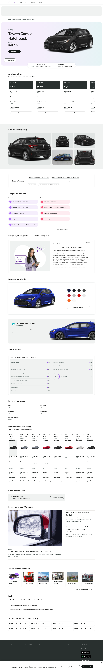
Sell (26, 2)
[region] (51, 665)
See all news (90, 562)
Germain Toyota (44, 583)
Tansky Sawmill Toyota (58, 582)
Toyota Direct (28, 583)
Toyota (19, 19)
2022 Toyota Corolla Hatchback (61, 623)
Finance (40, 2)
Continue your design (78, 307)
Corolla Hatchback (26, 19)
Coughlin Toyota (88, 583)
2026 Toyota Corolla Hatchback (17, 623)
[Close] (101, 662)
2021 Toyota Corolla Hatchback (61, 629)
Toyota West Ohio (13, 582)
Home (9, 19)
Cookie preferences (74, 666)
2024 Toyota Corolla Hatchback (39, 623)
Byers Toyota (72, 583)
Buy (21, 2)
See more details (17, 332)
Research (33, 2)
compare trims (31, 76)
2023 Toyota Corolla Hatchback (39, 629)
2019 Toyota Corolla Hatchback (82, 629)
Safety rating (61, 64)
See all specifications (63, 229)
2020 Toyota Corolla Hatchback (82, 623)
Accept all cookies (87, 666)
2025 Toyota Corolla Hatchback (17, 629)
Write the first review (57, 497)
